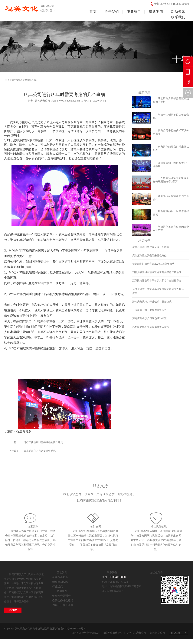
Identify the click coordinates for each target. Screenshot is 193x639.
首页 (93, 12)
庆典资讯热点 (29, 80)
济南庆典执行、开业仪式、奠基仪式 (152, 301)
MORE (13, 610)
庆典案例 (156, 12)
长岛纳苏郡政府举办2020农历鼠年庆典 (153, 263)
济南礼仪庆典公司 (137, 632)
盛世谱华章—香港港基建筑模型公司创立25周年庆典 (158, 291)
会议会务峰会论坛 (62, 600)
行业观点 (57, 586)
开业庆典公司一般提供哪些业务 (149, 310)
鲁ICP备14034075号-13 (74, 628)
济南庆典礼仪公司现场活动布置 (149, 318)
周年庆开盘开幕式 (62, 605)
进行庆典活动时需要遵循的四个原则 (43, 442)
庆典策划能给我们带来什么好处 (149, 255)
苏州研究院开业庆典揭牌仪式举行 (150, 326)
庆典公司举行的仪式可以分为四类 (150, 247)
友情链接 (178, 633)
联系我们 (178, 17)
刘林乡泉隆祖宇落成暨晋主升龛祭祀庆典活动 (156, 272)
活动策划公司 (158, 632)
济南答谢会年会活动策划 (86, 632)
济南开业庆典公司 (114, 632)
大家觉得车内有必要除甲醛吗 (40, 450)
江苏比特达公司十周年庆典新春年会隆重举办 (156, 280)
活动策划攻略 (60, 581)
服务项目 (134, 12)
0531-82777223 (119, 581)
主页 (7, 80)
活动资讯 (178, 12)
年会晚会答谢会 (61, 595)
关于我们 (112, 12)
